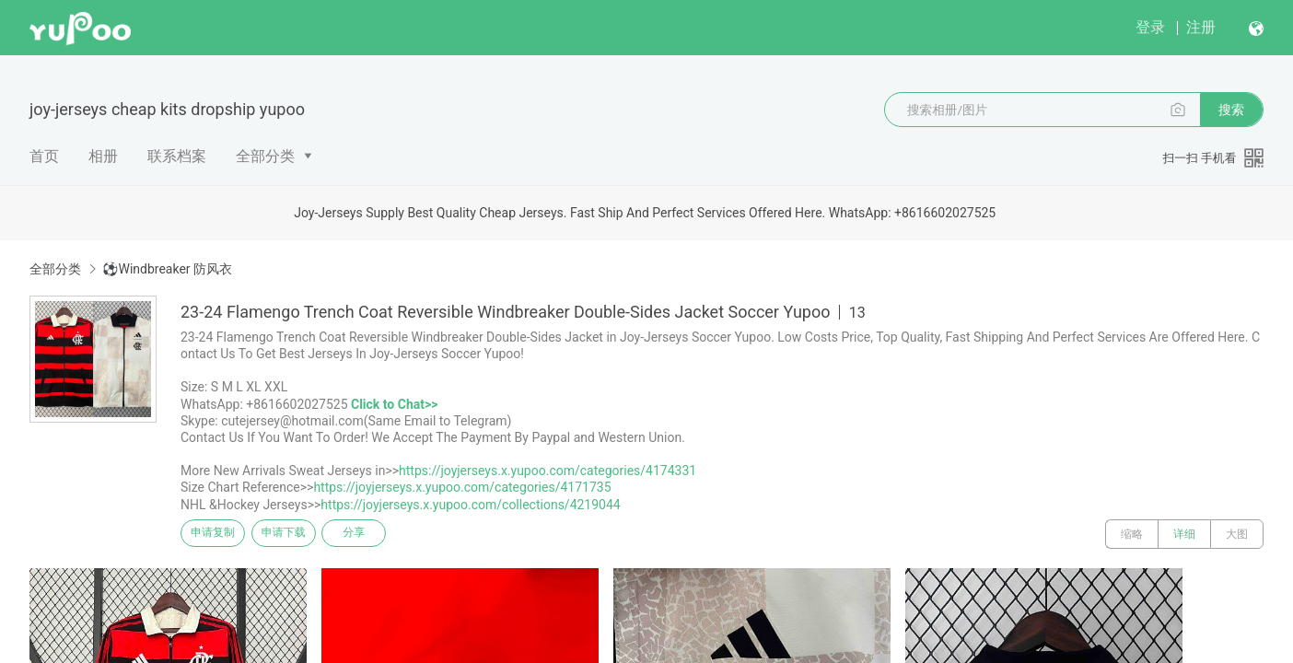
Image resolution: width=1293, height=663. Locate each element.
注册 (1201, 27)
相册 (103, 156)
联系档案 (176, 156)
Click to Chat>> (394, 404)
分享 (385, 534)
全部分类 (265, 156)
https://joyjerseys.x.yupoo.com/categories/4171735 (462, 487)
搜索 (1231, 109)
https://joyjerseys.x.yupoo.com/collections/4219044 (470, 504)
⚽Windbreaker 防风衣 (167, 269)
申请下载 (302, 534)
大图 (1237, 534)
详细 (1184, 534)
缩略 (1132, 534)
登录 (1150, 27)
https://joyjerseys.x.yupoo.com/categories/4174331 (547, 470)
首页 (44, 156)
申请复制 (219, 534)
